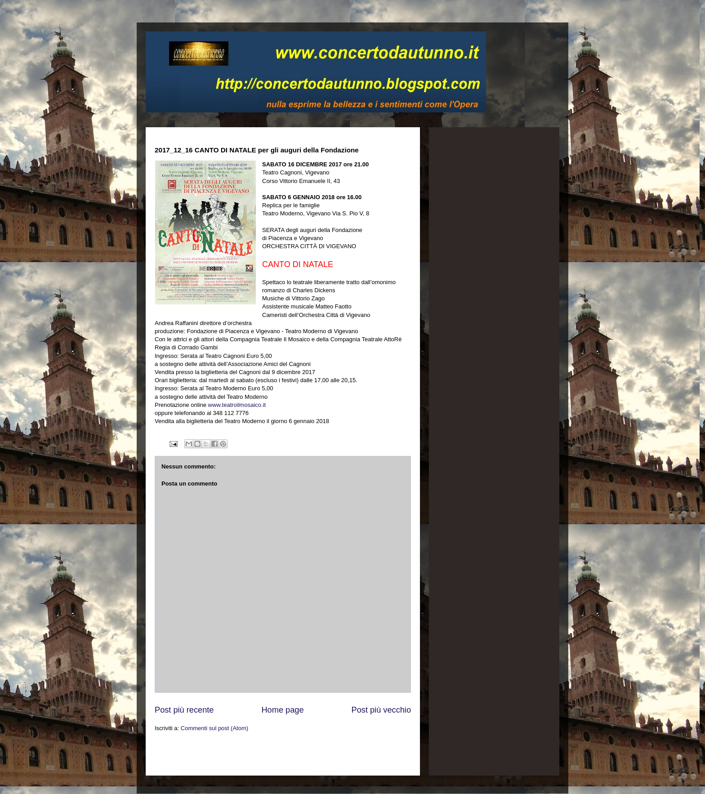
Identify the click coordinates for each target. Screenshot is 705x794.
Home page (282, 709)
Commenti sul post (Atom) (214, 728)
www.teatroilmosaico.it (237, 404)
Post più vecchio (381, 709)
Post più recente (184, 709)
